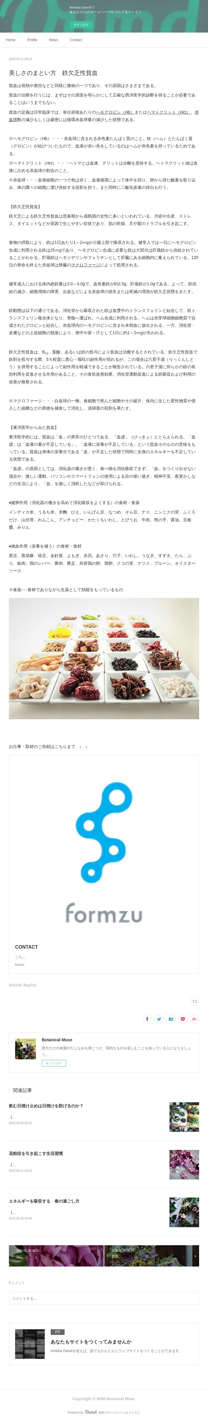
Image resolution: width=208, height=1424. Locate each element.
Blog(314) (29, 985)
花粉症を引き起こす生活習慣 (36, 1154)
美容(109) (15, 985)
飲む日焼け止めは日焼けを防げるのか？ (46, 1105)
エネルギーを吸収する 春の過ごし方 (44, 1202)
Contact (76, 40)
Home (10, 40)
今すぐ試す (81, 24)
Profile (32, 40)
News (53, 40)
